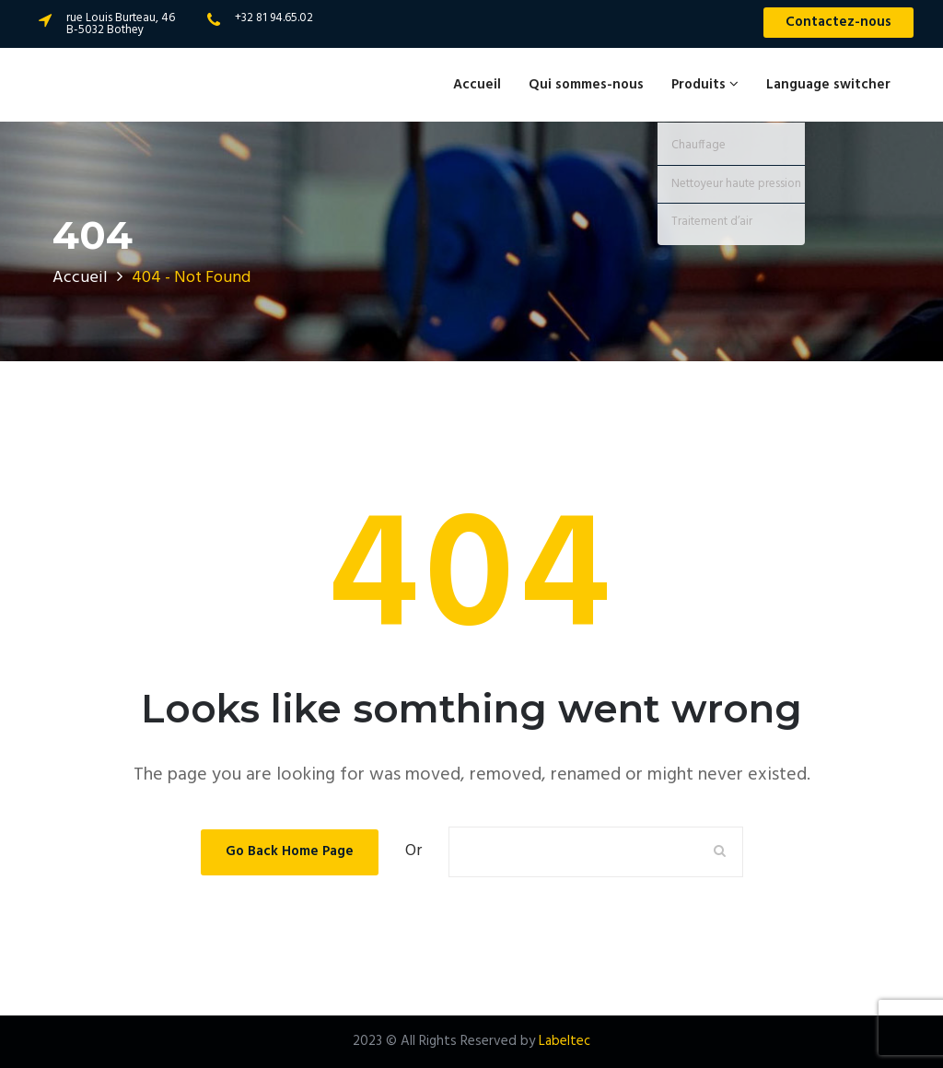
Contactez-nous (838, 22)
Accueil (477, 85)
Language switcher (828, 85)
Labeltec (564, 1041)
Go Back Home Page (290, 851)
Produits (705, 85)
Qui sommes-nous (586, 85)
